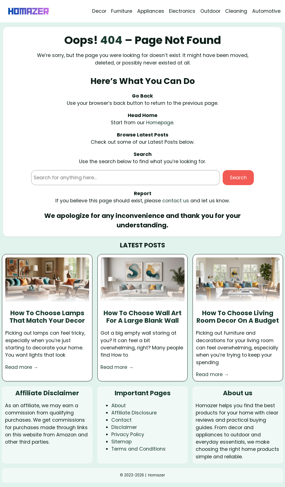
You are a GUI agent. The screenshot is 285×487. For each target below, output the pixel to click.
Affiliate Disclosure (134, 412)
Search (238, 177)
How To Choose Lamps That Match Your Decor (47, 317)
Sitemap (121, 441)
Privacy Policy (127, 434)
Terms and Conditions (138, 449)
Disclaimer (124, 427)
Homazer (156, 475)
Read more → (21, 367)
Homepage (159, 122)
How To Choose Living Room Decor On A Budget (237, 317)
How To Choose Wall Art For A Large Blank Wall (142, 317)
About (118, 405)
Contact (121, 420)
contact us (175, 200)
